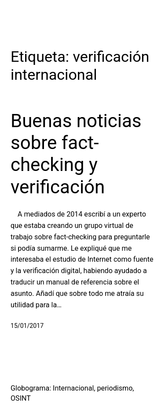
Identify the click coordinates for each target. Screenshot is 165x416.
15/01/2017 (27, 325)
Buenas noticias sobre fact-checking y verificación (76, 154)
